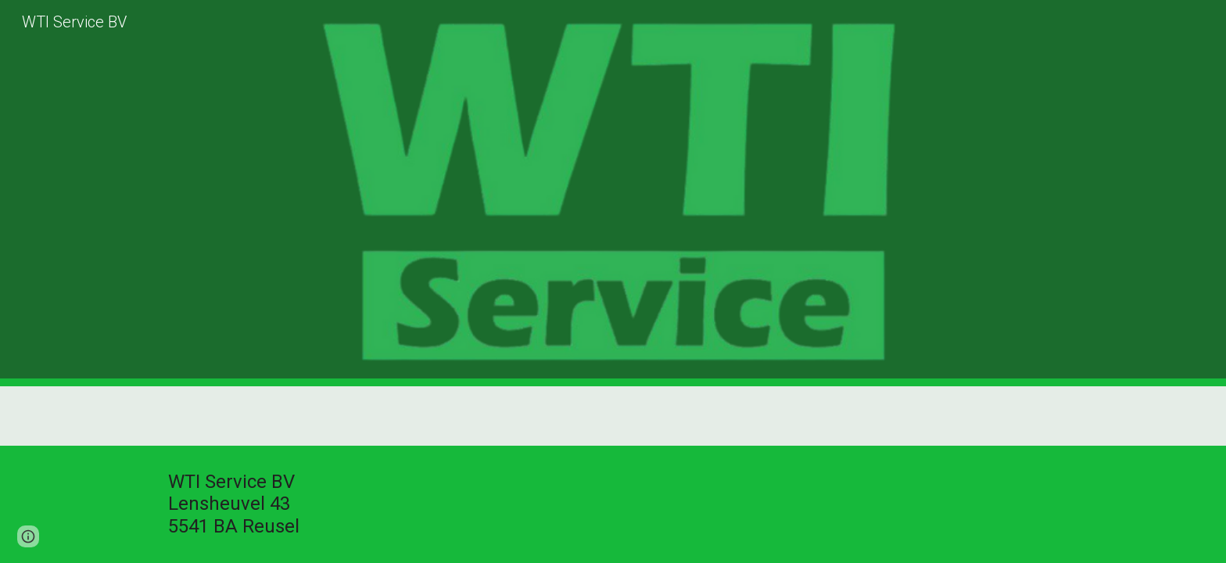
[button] (28, 536)
